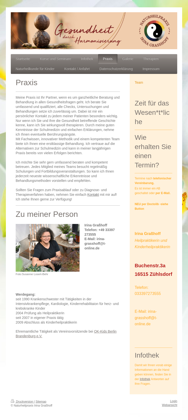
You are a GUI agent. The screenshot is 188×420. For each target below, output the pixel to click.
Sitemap (40, 401)
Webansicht (169, 405)
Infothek (145, 379)
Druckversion (22, 401)
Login (173, 401)
